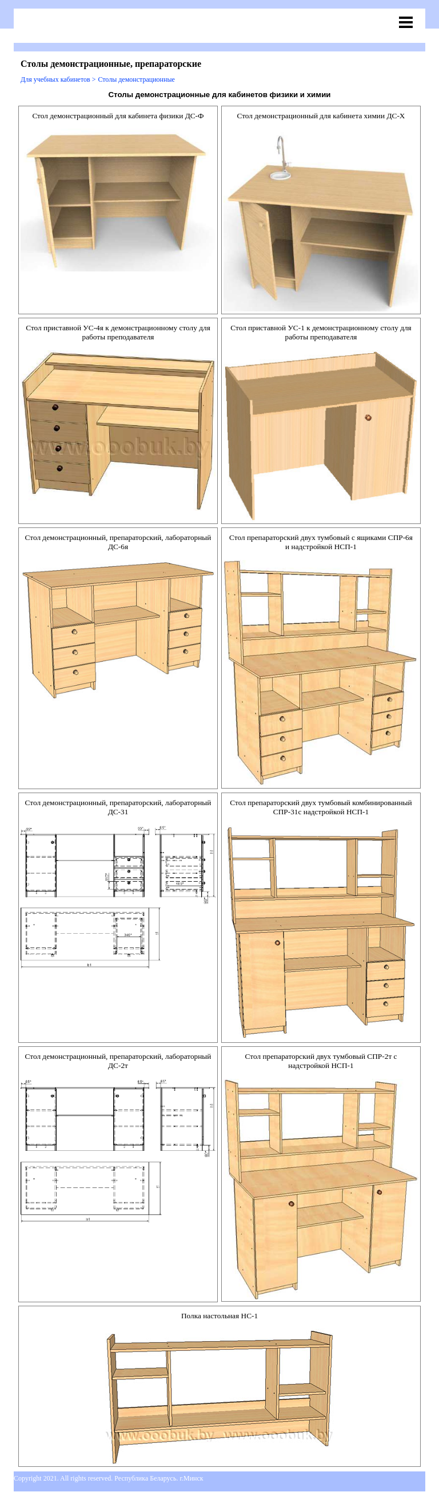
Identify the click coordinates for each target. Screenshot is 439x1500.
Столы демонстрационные (136, 79)
